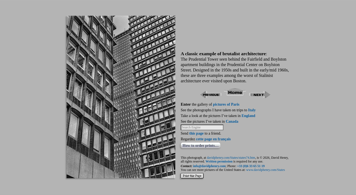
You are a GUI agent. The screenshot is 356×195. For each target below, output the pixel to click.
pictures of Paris (226, 104)
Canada (232, 121)
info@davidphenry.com (209, 166)
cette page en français (213, 139)
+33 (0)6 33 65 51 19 (251, 166)
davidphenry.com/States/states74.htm (231, 158)
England (248, 116)
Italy (252, 110)
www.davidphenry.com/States (265, 170)
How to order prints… (201, 146)
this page (196, 133)
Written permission (219, 161)
